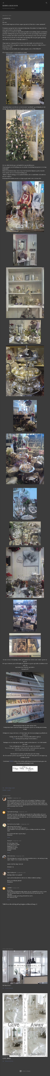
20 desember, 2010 (16, 798)
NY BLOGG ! (7, 985)
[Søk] (46, 2)
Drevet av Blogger (25, 1071)
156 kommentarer (9, 1061)
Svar (8, 808)
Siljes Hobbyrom (11, 872)
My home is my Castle (13, 824)
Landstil (8, 790)
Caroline (9, 798)
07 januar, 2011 (15, 887)
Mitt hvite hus (11, 856)
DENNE (11, 761)
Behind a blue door (10, 6)
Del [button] (3, 787)
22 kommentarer (9, 988)
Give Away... (7, 1058)
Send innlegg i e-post (10, 787)
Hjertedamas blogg (12, 811)
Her (14, 738)
